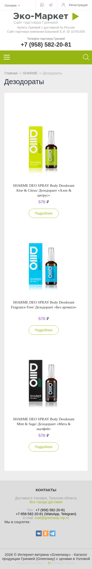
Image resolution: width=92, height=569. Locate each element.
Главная (10, 73)
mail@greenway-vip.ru (52, 518)
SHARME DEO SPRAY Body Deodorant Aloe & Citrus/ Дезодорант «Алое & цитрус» (44, 190)
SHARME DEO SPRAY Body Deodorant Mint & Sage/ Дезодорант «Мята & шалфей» (44, 424)
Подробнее (44, 213)
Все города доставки (45, 502)
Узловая (10, 5)
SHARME (30, 73)
